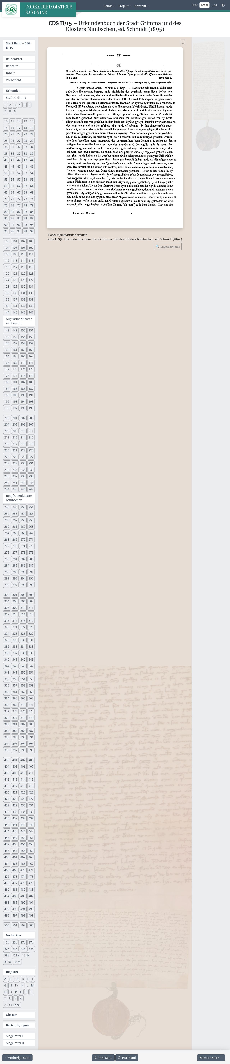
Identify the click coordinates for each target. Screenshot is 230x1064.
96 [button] (12, 231)
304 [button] (6, 601)
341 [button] (14, 659)
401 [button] (14, 760)
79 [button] (31, 205)
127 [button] (31, 280)
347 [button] (31, 666)
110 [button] (22, 254)
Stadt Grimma (16, 97)
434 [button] (22, 812)
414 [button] (22, 779)
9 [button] (15, 111)
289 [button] (14, 572)
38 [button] (25, 154)
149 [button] (14, 330)
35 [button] (6, 154)
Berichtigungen (17, 1025)
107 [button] (31, 248)
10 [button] (6, 121)
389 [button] (14, 737)
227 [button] (31, 457)
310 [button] (22, 608)
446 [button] (22, 831)
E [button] (28, 979)
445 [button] (14, 831)
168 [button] (6, 363)
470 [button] (22, 870)
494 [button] (22, 909)
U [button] (10, 998)
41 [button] (12, 160)
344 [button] (6, 666)
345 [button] (14, 666)
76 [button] (12, 205)
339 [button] (31, 653)
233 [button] (14, 470)
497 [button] (14, 915)
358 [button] (22, 685)
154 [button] (22, 337)
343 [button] (31, 659)
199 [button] (31, 408)
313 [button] (14, 614)
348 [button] (6, 672)
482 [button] (22, 890)
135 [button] (31, 293)
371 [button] (31, 705)
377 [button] (14, 718)
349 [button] (14, 672)
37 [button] (18, 154)
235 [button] (31, 470)
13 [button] (25, 121)
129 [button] (14, 286)
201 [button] (14, 418)
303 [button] (31, 595)
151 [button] (31, 330)
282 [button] (22, 559)
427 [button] (31, 799)
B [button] (10, 979)
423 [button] (31, 792)
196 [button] (6, 408)
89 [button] (31, 218)
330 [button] (22, 640)
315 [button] (31, 614)
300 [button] (6, 595)
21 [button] (12, 134)
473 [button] (14, 877)
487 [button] (31, 896)
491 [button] (31, 902)
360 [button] (6, 692)
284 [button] (6, 565)
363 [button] (31, 692)
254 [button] (22, 514)
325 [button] (14, 634)
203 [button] (31, 418)
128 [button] (6, 286)
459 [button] (31, 851)
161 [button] (14, 350)
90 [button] (6, 225)
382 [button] (22, 724)
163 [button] (31, 350)
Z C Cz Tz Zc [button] (12, 1005)
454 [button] (22, 844)
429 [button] (14, 805)
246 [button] (22, 489)
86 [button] (12, 218)
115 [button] (31, 261)
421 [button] (14, 792)
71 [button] (12, 199)
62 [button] (18, 186)
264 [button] (6, 533)
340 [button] (6, 659)
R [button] (26, 992)
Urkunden (13, 90)
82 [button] (18, 212)
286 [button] (22, 565)
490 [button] (22, 902)
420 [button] (6, 792)
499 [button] (31, 915)
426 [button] (22, 799)
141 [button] (14, 306)
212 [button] (6, 437)
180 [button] (6, 382)
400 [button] (6, 760)
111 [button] (31, 254)
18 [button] (25, 128)
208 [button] (6, 431)
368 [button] (6, 705)
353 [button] (14, 679)
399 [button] (31, 750)
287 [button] (31, 565)
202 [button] (22, 418)
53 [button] (25, 173)
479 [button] (31, 883)
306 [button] (22, 601)
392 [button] (6, 744)
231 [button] (31, 463)
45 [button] (6, 167)
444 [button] (6, 831)
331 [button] (31, 640)
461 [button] (14, 857)
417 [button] (14, 786)
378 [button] (22, 718)
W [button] (21, 998)
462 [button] (22, 857)
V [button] (15, 998)
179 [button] (31, 376)
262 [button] (22, 527)
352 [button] (6, 679)
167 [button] (31, 356)
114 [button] (22, 261)
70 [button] (6, 199)
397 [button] (14, 750)
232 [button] (6, 470)
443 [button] (31, 825)
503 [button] (31, 925)
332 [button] (6, 647)
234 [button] (22, 470)
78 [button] (25, 205)
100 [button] (6, 241)
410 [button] (22, 773)
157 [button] (14, 343)
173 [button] (14, 369)
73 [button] (25, 199)
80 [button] (6, 212)
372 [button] (6, 711)
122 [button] (22, 274)
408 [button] (6, 773)
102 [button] (22, 241)
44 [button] (31, 160)
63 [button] (25, 186)
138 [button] (22, 299)
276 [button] (6, 552)
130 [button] (22, 286)
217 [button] (14, 444)
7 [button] (5, 111)
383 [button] (31, 724)
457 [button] (14, 851)
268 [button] (6, 540)
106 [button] (22, 248)
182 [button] (22, 382)
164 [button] (6, 356)
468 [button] (6, 870)
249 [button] (14, 507)
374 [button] (22, 711)
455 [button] (31, 844)
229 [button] (14, 463)
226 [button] (22, 457)
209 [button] (14, 431)
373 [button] (14, 711)
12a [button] (6, 942)
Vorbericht (13, 80)
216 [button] (6, 444)
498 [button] (22, 915)
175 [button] (31, 369)
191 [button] (31, 395)
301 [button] (14, 595)
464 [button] (6, 864)
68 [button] (25, 192)
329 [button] (14, 640)
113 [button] (14, 261)
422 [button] (22, 792)
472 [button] (6, 877)
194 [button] (22, 402)
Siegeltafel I (14, 1036)
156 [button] (6, 343)
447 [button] (31, 831)
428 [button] (6, 805)
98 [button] (25, 231)
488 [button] (6, 902)
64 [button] (31, 186)
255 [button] (31, 514)
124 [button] (6, 280)
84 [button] (31, 212)
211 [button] (31, 431)
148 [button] (6, 330)
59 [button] (31, 179)
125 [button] (14, 280)
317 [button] (14, 621)
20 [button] (6, 134)
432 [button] (6, 812)
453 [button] (14, 844)
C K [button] (16, 979)
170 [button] (22, 363)
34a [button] (14, 949)
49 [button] (31, 167)
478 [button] (22, 883)
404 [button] (6, 767)
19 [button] (31, 128)
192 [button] (6, 402)
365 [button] (14, 698)
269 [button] (14, 540)
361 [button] (14, 692)
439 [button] (31, 818)
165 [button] (14, 356)
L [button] (27, 985)
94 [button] (31, 225)
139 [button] (31, 299)
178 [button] (22, 376)
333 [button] (14, 647)
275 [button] (31, 546)
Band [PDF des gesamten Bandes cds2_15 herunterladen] (127, 1058)
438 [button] (22, 818)
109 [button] (14, 254)
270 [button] (22, 540)
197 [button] (14, 408)
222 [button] (22, 450)
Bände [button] (108, 6)
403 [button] (31, 760)
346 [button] (22, 666)
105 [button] (14, 248)
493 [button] (14, 909)
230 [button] (22, 463)
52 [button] (18, 173)
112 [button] (6, 261)
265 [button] (14, 533)
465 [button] (14, 864)
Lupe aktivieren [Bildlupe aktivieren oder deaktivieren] (167, 246)
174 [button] (22, 369)
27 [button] (18, 141)
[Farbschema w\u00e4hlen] (223, 5)
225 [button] (14, 457)
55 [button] (6, 179)
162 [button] (22, 350)
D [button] (23, 979)
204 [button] (6, 424)
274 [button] (22, 546)
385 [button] (14, 731)
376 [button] (6, 718)
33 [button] (25, 147)
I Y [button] (16, 985)
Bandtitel (12, 66)
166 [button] (22, 356)
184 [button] (6, 389)
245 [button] (14, 489)
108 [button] (6, 254)
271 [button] (31, 540)
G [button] (5, 985)
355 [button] (31, 679)
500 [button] (6, 925)
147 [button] (31, 312)
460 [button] (6, 857)
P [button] (16, 992)
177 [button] (14, 376)
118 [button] (22, 267)
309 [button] (14, 608)
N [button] (5, 992)
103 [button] (31, 241)
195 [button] (31, 402)
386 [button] (22, 731)
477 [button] (14, 883)
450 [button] (22, 838)
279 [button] (31, 552)
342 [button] (22, 659)
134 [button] (22, 293)
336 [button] (6, 653)
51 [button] (12, 173)
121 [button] (14, 274)
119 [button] (31, 267)
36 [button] (12, 154)
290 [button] (22, 572)
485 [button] (14, 896)
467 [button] (31, 864)
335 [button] (31, 647)
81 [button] (12, 212)
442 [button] (22, 825)
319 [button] (31, 621)
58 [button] (25, 179)
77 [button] (18, 205)
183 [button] (31, 382)
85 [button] (6, 218)
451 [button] (31, 838)
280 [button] (6, 559)
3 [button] (15, 105)
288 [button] (6, 572)
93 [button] (25, 225)
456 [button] (6, 851)
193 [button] (14, 402)
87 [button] (18, 218)
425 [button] (14, 799)
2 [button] (10, 105)
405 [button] (14, 767)
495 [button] (31, 909)
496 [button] (6, 915)
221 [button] (14, 450)
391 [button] (31, 737)
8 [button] (10, 111)
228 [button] (6, 463)
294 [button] (22, 578)
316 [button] (6, 621)
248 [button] (6, 507)
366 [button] (22, 698)
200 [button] (6, 418)
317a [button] (7, 962)
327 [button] (31, 634)
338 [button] (22, 653)
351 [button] (31, 672)
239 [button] (31, 476)
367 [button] (31, 698)
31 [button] (12, 147)
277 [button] (14, 552)
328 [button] (6, 640)
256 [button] (6, 520)
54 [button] (31, 173)
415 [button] (31, 779)
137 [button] (14, 299)
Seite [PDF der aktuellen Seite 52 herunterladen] (103, 1058)
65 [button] (6, 192)
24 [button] (31, 134)
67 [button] (18, 192)
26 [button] (12, 141)
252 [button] (6, 514)
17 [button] (18, 128)
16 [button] (12, 128)
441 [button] (14, 825)
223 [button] (31, 450)
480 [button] (6, 890)
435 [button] (31, 812)
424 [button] (6, 799)
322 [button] (22, 627)
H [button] (11, 985)
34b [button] (23, 949)
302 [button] (22, 595)
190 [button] (22, 395)
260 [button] (6, 527)
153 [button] (14, 337)
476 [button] (6, 883)
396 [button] (6, 750)
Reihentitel (14, 59)
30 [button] (6, 147)
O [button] (11, 992)
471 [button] (31, 870)
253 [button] (14, 514)
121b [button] (25, 955)
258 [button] (22, 520)
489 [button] (14, 902)
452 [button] (6, 844)
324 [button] (6, 634)
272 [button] (6, 546)
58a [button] (6, 955)
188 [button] (6, 395)
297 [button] (14, 585)
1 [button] (5, 105)
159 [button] (31, 343)
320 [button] (6, 627)
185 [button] (14, 389)
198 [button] (22, 408)
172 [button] (6, 369)
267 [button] (31, 533)
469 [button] (14, 870)
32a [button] (6, 949)
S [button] (31, 992)
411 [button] (31, 773)
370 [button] (22, 705)
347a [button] (17, 962)
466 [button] (22, 864)
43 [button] (25, 160)
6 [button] (29, 105)
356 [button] (6, 685)
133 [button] (14, 293)
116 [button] (6, 267)
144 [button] (6, 312)
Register (12, 972)
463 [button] (31, 857)
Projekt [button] (123, 6)
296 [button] (6, 585)
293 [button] (14, 578)
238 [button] (22, 476)
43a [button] (31, 949)
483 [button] (31, 890)
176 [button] (6, 376)
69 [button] (31, 192)
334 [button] (22, 647)
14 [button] (31, 121)
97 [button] (18, 231)
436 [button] (6, 818)
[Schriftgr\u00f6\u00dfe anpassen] (215, 5)
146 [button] (22, 312)
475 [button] (31, 877)
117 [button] (14, 267)
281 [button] (14, 559)
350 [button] (22, 672)
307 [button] (31, 601)
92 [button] (18, 225)
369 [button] (14, 705)
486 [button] (22, 896)
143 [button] (31, 306)
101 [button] (14, 241)
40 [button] (6, 160)
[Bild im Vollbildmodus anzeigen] (183, 42)
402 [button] (22, 760)
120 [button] (6, 274)
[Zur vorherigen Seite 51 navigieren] (17, 1057)
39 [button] (31, 154)
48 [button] (25, 167)
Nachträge (13, 935)
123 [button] (31, 274)
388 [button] (6, 737)
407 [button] (31, 767)
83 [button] (25, 212)
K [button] (22, 985)
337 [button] (14, 653)
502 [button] (22, 925)
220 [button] (6, 450)
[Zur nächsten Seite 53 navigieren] (211, 1057)
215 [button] (31, 437)
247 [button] (31, 489)
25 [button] (6, 141)
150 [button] (22, 330)
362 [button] (22, 692)
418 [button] (22, 786)
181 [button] (14, 382)
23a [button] (14, 942)
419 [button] (31, 786)
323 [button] (31, 627)
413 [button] (14, 779)
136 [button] (6, 299)
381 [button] (14, 724)
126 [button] (22, 280)
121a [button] (15, 955)
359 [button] (31, 685)
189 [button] (14, 395)
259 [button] (31, 520)
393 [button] (14, 744)
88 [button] (25, 218)
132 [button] (6, 293)
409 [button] (14, 773)
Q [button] (21, 992)
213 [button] (14, 437)
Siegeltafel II (15, 1043)
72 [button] (18, 199)
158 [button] (22, 343)
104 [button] (6, 248)
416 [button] (6, 786)
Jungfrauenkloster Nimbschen (19, 498)
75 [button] (6, 205)
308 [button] (6, 608)
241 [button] (14, 483)
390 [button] (22, 737)
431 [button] (31, 805)
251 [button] (31, 507)
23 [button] (25, 134)
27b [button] (31, 942)
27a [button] (22, 942)
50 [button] (6, 173)
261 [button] (14, 527)
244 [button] (6, 489)
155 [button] (31, 337)
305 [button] (14, 601)
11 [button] (12, 121)
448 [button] (6, 838)
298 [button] (22, 585)
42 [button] (18, 160)
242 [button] (22, 483)
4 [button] (19, 105)
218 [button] (22, 444)
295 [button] (31, 578)
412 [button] (6, 779)
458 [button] (22, 851)
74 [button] (31, 199)
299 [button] (31, 585)
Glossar (11, 1015)
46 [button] (12, 167)
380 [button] (6, 724)
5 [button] (24, 105)
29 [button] (31, 141)
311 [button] (31, 608)
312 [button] (6, 614)
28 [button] (25, 141)
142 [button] (22, 306)
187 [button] (31, 389)
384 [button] (6, 731)
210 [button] (22, 431)
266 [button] (22, 533)
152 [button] (6, 337)
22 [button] (18, 134)
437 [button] (14, 818)
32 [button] (18, 147)
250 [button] (22, 507)
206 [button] (22, 424)
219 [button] (31, 444)
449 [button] (14, 838)
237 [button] (14, 476)
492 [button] (6, 909)
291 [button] (31, 572)
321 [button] (14, 627)
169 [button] (14, 363)
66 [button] (12, 192)
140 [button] (6, 306)
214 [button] (22, 437)
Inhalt (10, 73)
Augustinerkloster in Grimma (19, 321)
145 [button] (14, 312)
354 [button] (22, 679)
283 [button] (31, 559)
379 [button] (31, 718)
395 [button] (31, 744)
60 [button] (6, 186)
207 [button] (31, 424)
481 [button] (14, 890)
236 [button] (6, 476)
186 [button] (22, 389)
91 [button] (12, 225)
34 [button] (31, 147)
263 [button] (31, 527)
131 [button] (31, 286)
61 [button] (12, 186)
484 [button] (6, 896)
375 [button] (31, 711)
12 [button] (18, 121)
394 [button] (22, 744)
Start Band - (18, 45)
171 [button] (31, 363)
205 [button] (14, 424)
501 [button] (14, 925)
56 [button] (12, 179)
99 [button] (31, 231)
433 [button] (14, 812)
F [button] (33, 979)
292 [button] (6, 578)
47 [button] (18, 167)
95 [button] (6, 231)
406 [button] (22, 767)
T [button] (5, 998)
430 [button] (22, 805)
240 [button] (6, 483)
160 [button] (6, 350)
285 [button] (14, 565)
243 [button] (31, 483)
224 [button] (6, 457)
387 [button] (31, 731)
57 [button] (18, 179)
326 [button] (22, 634)
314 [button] (22, 614)
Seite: (195, 5)
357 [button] (14, 685)
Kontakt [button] (140, 6)
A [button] (5, 979)
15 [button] (6, 128)
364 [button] (6, 698)
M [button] (32, 985)
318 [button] (22, 621)
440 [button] (6, 825)
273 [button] (14, 546)
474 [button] (22, 877)
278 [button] (22, 552)
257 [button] (14, 520)
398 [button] (22, 750)
